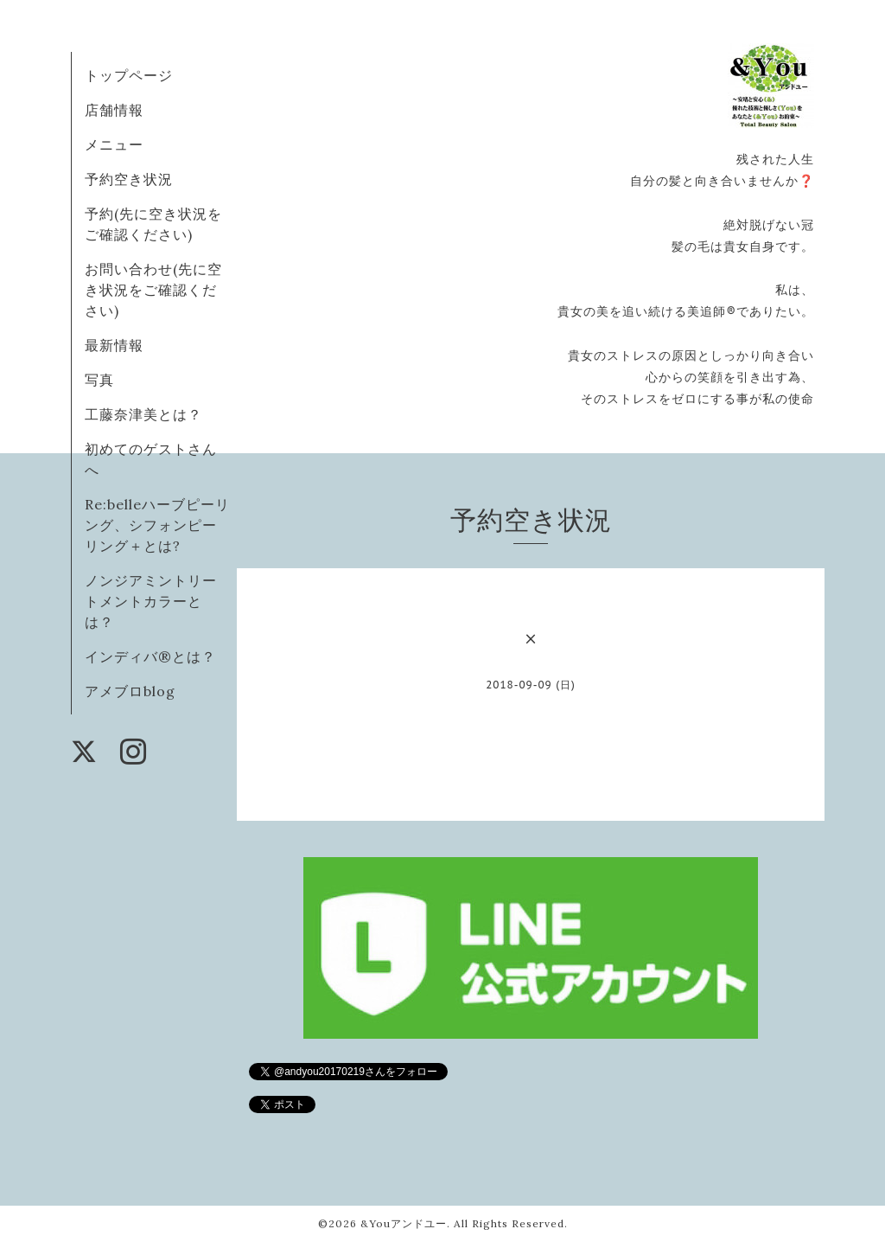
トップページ (129, 75)
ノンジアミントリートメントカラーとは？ (151, 601)
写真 (99, 379)
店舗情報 (114, 109)
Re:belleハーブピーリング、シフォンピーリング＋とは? (157, 525)
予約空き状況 (129, 179)
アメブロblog (130, 691)
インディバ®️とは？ (150, 656)
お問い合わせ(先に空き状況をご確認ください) (153, 289)
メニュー (114, 144)
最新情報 (114, 345)
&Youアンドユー (403, 1223)
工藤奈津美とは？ (143, 414)
